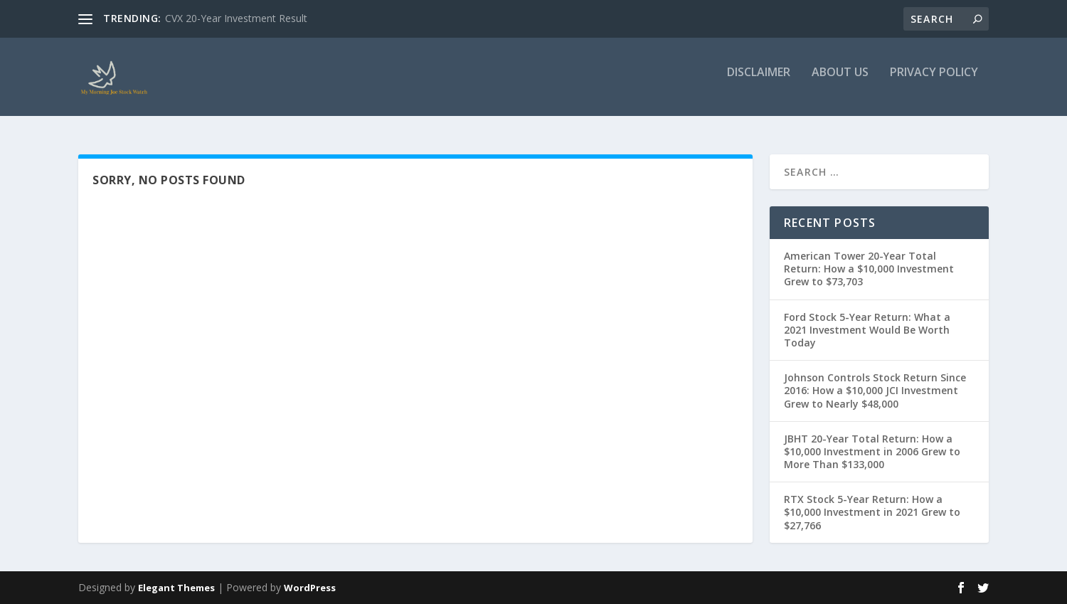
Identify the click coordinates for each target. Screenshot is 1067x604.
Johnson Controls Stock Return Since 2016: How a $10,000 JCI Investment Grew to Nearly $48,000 (875, 390)
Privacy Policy (934, 83)
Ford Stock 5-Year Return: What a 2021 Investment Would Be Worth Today (867, 329)
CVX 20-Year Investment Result (236, 18)
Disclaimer (758, 83)
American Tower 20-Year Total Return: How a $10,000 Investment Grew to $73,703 (869, 268)
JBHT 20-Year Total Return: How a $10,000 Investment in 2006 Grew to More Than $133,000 (872, 451)
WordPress (310, 587)
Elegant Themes (176, 587)
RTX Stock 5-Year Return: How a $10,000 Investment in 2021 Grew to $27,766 (872, 511)
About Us (840, 83)
